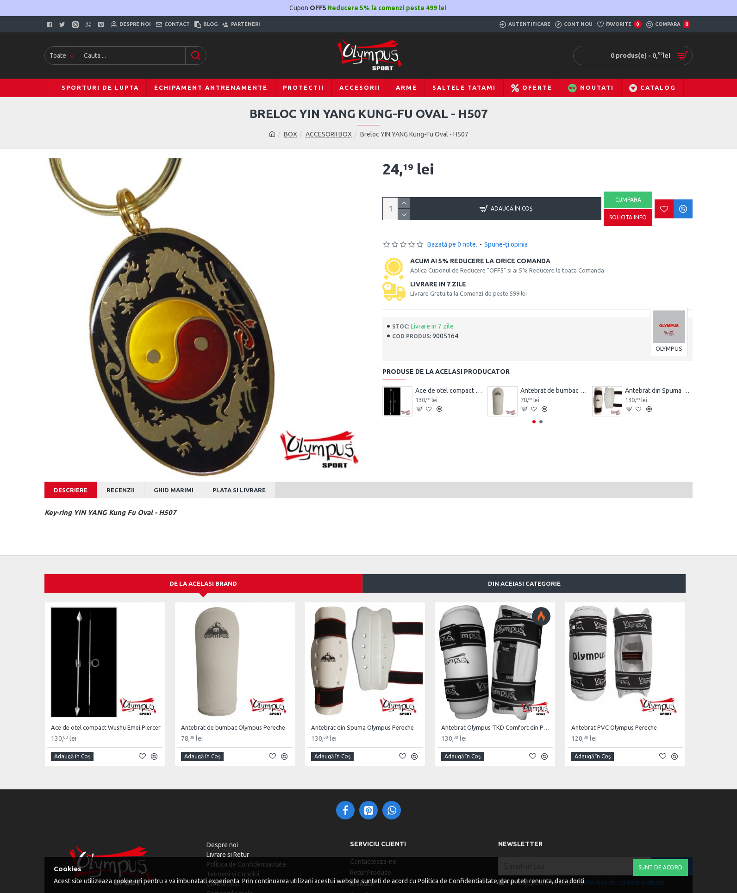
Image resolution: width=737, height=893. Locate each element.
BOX (290, 134)
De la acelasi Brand (203, 572)
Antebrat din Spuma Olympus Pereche (659, 390)
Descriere (70, 490)
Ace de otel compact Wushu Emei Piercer (449, 390)
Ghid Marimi (174, 490)
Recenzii (120, 490)
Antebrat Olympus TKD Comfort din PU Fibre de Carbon (497, 716)
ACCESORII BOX (329, 134)
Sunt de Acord (660, 867)
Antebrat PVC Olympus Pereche (614, 716)
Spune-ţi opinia (506, 244)
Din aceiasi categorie (524, 572)
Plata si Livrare (239, 490)
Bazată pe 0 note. (452, 244)
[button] (534, 421)
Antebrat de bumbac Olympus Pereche (554, 390)
